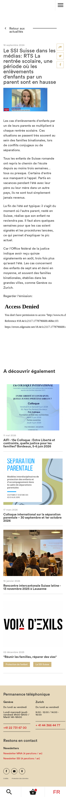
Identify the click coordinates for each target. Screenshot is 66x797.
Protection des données (20, 778)
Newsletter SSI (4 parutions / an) (21, 758)
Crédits (5, 778)
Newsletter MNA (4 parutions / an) (22, 753)
